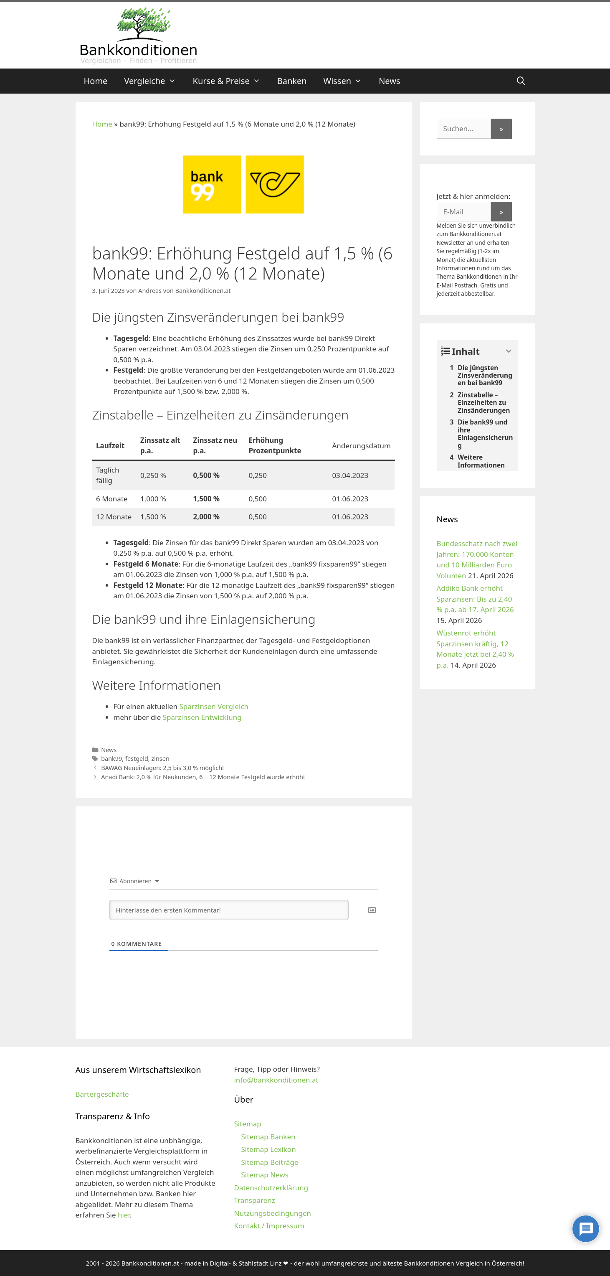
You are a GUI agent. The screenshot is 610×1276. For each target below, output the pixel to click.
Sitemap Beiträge (269, 1162)
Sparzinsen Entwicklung (202, 717)
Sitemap (247, 1124)
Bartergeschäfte (102, 1094)
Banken (292, 80)
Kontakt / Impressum (269, 1225)
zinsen (160, 759)
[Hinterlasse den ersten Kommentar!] (229, 910)
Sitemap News (264, 1174)
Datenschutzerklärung (271, 1187)
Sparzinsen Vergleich (213, 706)
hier (124, 1215)
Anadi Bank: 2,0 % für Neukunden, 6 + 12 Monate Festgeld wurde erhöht (203, 777)
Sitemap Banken (268, 1136)
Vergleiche (154, 81)
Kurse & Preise (231, 81)
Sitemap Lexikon (268, 1149)
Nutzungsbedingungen (272, 1213)
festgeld (136, 759)
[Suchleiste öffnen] (521, 81)
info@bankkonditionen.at (276, 1080)
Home (96, 80)
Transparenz (254, 1200)
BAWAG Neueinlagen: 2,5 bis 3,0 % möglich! (162, 768)
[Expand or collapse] (509, 351)
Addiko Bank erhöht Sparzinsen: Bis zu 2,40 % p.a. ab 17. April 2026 (475, 598)
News (389, 80)
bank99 (111, 759)
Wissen (347, 81)
